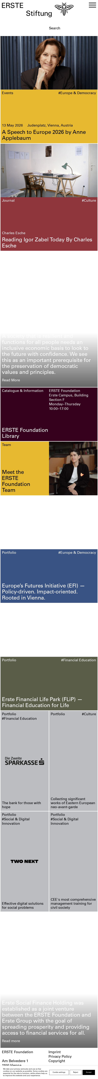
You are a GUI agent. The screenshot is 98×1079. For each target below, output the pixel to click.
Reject (75, 1072)
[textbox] (72, 28)
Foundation (11, 255)
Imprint (55, 1052)
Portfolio (9, 553)
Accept (89, 1072)
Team (6, 445)
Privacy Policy (60, 1057)
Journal (8, 201)
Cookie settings (59, 1072)
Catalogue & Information (22, 391)
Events (7, 93)
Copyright (57, 1061)
